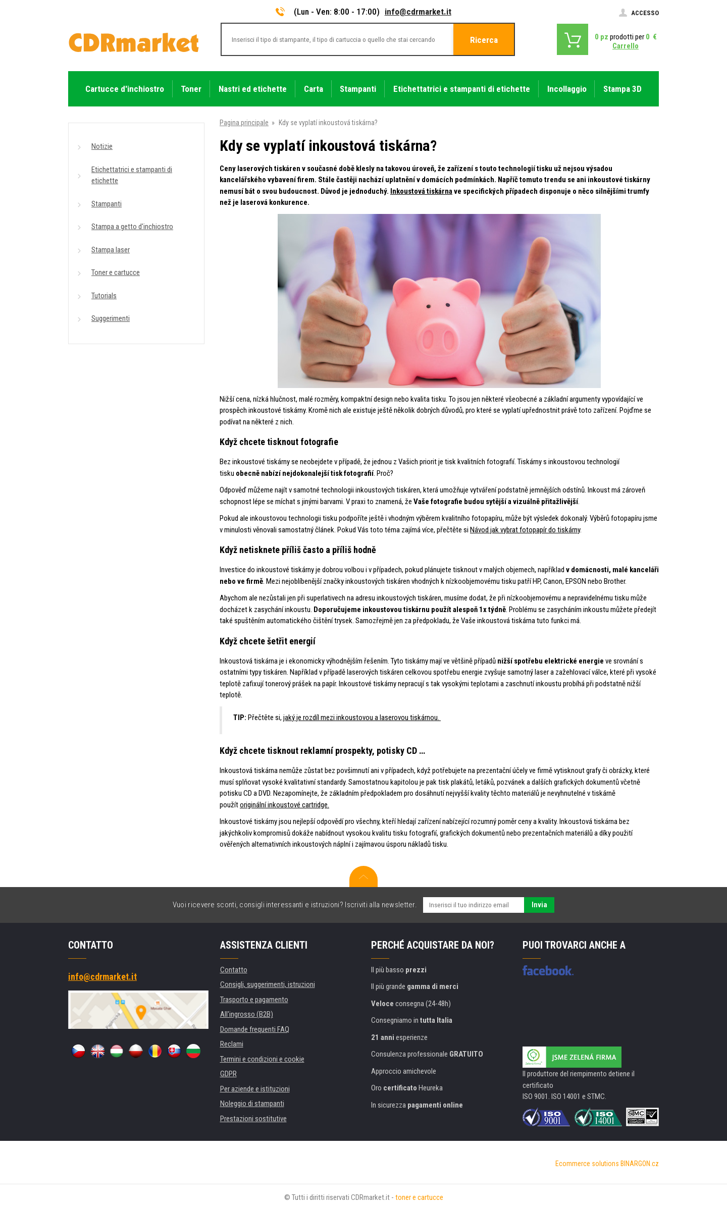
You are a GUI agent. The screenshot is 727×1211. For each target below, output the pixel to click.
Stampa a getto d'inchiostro (132, 226)
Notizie (102, 146)
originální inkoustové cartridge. (284, 804)
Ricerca (484, 40)
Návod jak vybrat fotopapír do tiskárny (525, 529)
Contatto (233, 969)
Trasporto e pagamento (254, 999)
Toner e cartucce (115, 272)
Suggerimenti (110, 318)
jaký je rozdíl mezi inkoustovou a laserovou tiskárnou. (362, 717)
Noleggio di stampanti (252, 1103)
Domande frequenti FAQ (254, 1029)
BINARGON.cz (639, 1164)
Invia (539, 904)
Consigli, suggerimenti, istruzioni (267, 984)
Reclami (231, 1044)
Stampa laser (110, 249)
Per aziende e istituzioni (255, 1088)
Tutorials (104, 295)
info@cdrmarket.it (418, 12)
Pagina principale (244, 123)
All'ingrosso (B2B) (246, 1014)
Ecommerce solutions (587, 1164)
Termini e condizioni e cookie (262, 1059)
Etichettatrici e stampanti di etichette (131, 175)
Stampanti (106, 203)
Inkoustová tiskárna (421, 191)
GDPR (228, 1073)
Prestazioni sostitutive (253, 1118)
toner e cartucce (419, 1197)
